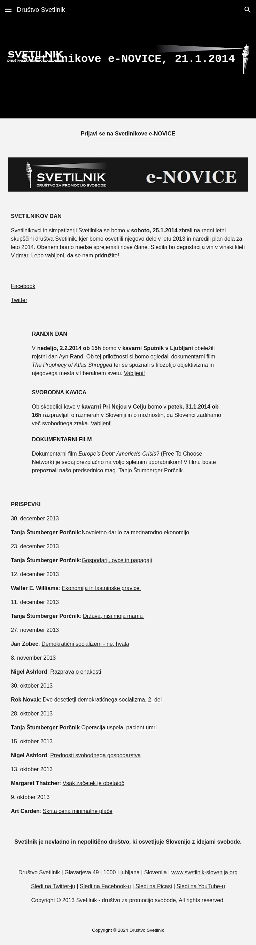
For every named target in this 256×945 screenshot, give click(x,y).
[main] (128, 59)
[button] (8, 9)
